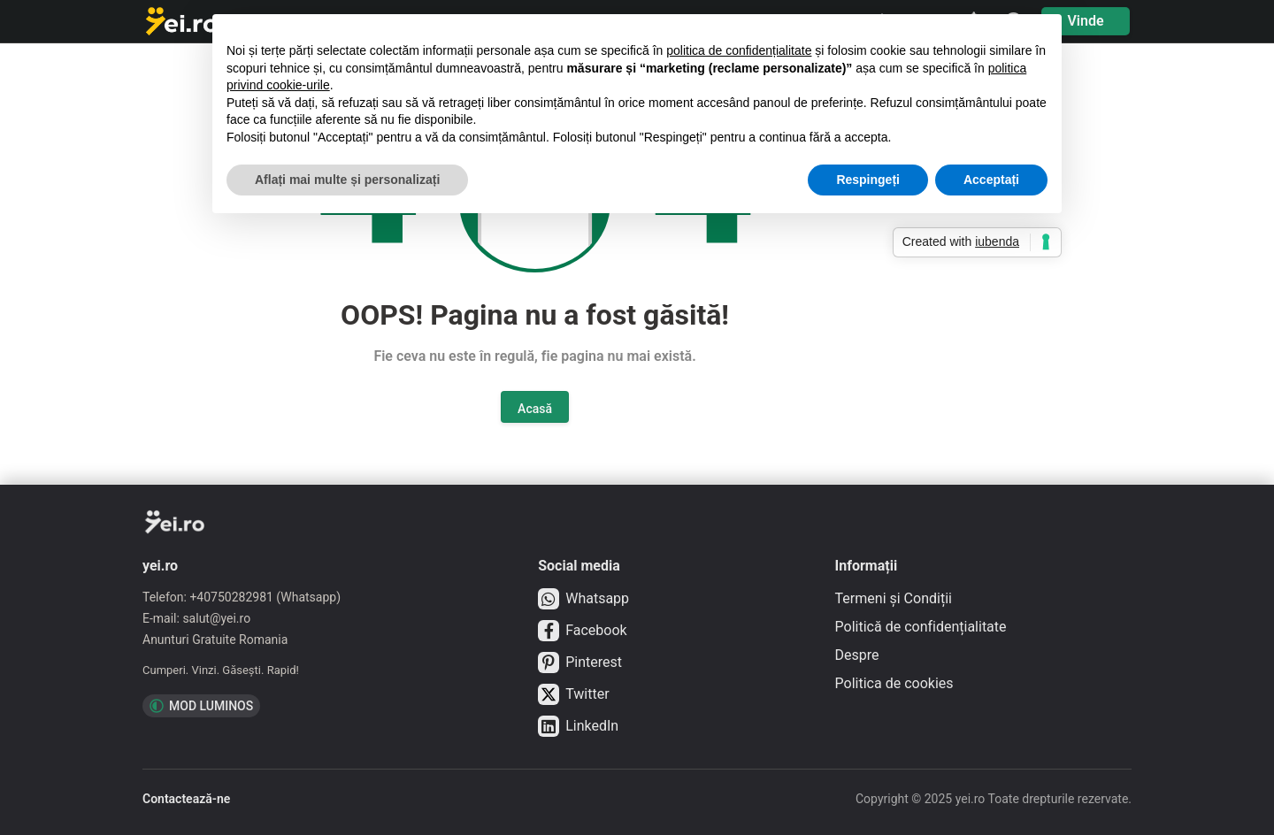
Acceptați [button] (991, 179)
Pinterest (580, 662)
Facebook (582, 630)
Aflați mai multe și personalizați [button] (347, 179)
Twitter (573, 694)
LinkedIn (578, 726)
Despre (857, 655)
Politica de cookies (894, 683)
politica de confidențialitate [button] (738, 50)
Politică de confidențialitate (921, 626)
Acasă (535, 409)
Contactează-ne (186, 799)
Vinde (1085, 20)
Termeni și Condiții (893, 598)
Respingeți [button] (868, 179)
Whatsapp (583, 598)
